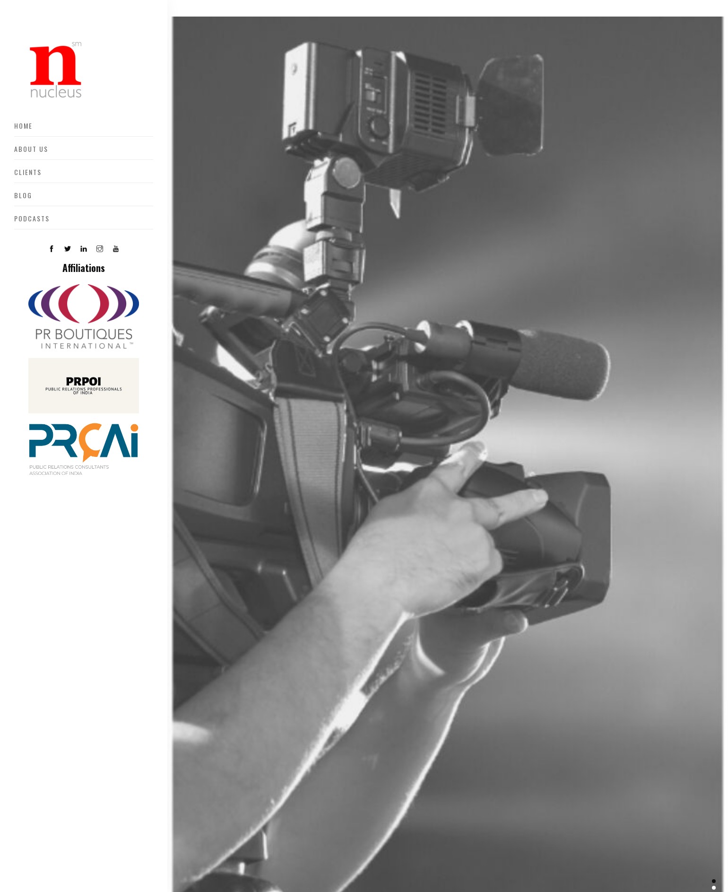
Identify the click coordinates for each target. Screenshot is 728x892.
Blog (23, 195)
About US (31, 149)
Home (23, 126)
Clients (28, 172)
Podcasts (32, 218)
